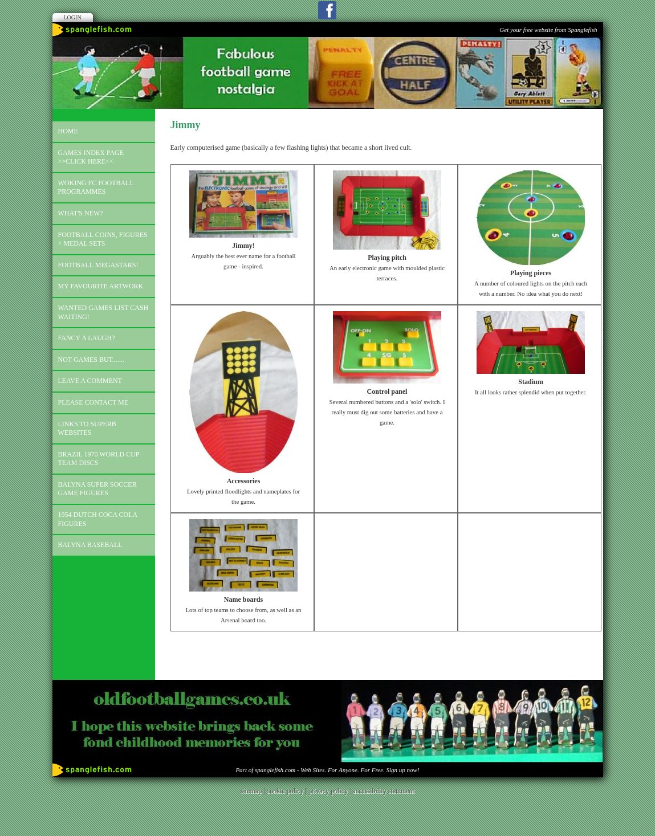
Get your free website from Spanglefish (548, 29)
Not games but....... (91, 360)
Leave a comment (90, 381)
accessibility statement (383, 791)
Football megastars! (98, 265)
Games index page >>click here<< (91, 157)
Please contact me (93, 402)
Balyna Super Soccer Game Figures (97, 488)
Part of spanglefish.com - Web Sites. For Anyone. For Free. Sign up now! (327, 769)
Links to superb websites (87, 428)
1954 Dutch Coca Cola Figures (98, 519)
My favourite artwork (101, 286)
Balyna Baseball (90, 545)
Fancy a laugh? (86, 338)
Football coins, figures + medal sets (103, 239)
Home (68, 131)
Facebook (327, 10)
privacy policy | (330, 791)
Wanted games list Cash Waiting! (103, 312)
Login (73, 17)
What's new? (80, 213)
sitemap (251, 791)
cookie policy (285, 791)
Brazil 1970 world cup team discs (99, 458)
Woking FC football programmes (96, 187)
